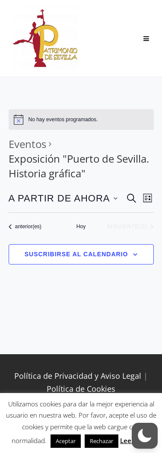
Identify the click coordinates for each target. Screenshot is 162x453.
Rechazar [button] (101, 441)
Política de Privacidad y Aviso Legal (77, 376)
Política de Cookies (81, 389)
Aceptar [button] (66, 441)
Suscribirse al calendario (76, 254)
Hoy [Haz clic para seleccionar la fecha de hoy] (81, 226)
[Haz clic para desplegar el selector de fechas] (63, 198)
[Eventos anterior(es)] (25, 226)
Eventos (27, 144)
